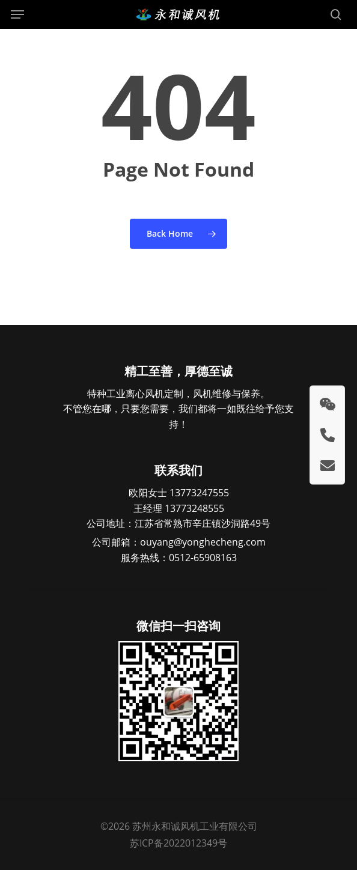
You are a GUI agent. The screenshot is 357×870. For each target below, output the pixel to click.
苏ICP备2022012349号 (178, 843)
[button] (17, 14)
